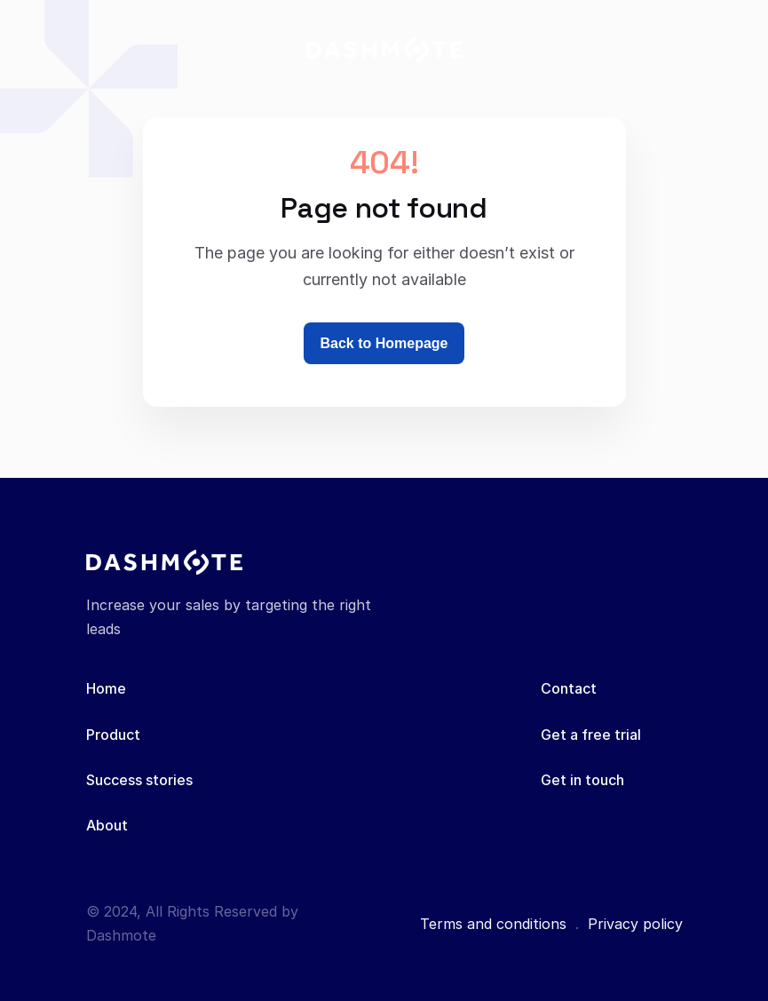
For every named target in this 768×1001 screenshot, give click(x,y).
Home (106, 688)
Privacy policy (635, 924)
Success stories (139, 780)
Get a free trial (591, 734)
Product (113, 734)
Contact (569, 688)
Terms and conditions (493, 924)
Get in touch (582, 780)
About (107, 825)
